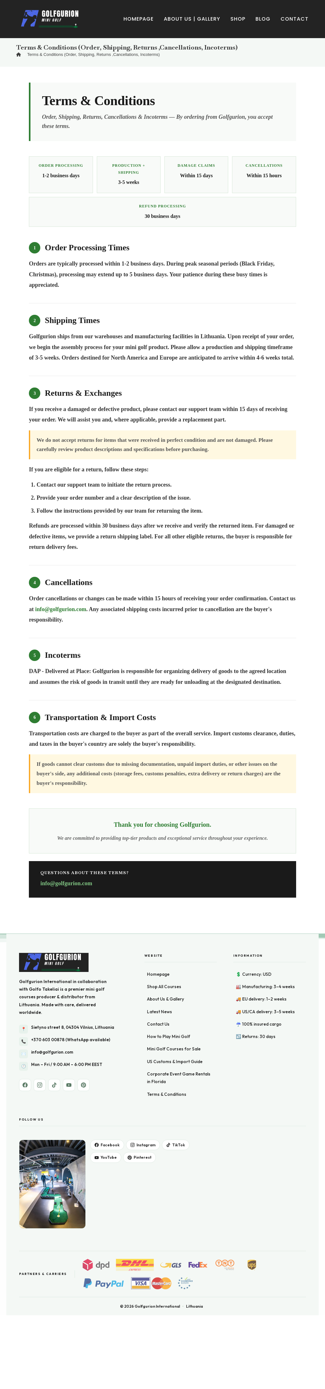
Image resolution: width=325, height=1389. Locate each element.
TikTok (175, 1145)
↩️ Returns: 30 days (255, 1036)
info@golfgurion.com (61, 609)
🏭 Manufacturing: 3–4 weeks (265, 986)
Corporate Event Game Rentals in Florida (178, 1077)
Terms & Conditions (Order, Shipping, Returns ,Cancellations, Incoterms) (93, 54)
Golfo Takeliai (44, 989)
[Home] (18, 54)
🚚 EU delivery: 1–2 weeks (261, 999)
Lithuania (29, 1005)
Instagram (143, 1145)
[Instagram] (40, 1085)
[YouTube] (69, 1085)
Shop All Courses (164, 986)
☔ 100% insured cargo (259, 1024)
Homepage (158, 974)
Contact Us (158, 1024)
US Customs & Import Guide (174, 1061)
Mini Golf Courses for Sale (174, 1049)
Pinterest (139, 1157)
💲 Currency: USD (253, 974)
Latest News (159, 1012)
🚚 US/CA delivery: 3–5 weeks (265, 1012)
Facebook (107, 1145)
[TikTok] (54, 1085)
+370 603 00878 (47, 1039)
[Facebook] (25, 1085)
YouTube (106, 1157)
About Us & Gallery (165, 999)
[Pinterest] (83, 1085)
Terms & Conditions (166, 1094)
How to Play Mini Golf (168, 1036)
